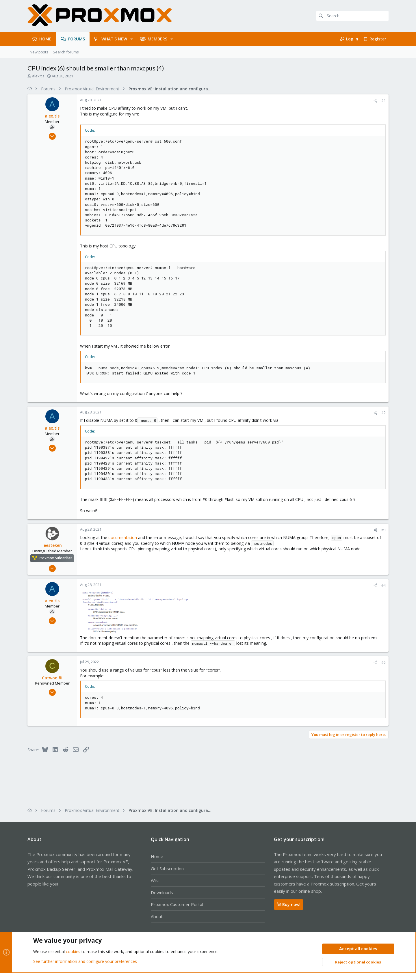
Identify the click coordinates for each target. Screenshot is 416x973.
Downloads (162, 892)
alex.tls (38, 76)
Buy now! (288, 904)
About (157, 916)
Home (157, 856)
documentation (122, 537)
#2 (383, 412)
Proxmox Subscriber (55, 558)
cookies (73, 952)
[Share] (375, 100)
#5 (383, 662)
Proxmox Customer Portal (177, 904)
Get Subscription (167, 868)
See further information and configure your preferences (85, 961)
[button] (131, 39)
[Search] (352, 16)
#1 (383, 100)
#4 (383, 585)
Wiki (155, 880)
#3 (383, 529)
